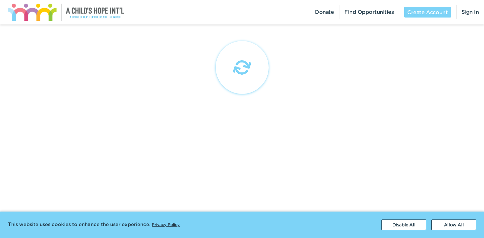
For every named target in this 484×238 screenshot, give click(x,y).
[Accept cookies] (453, 224)
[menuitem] (62, 12)
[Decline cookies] (403, 224)
